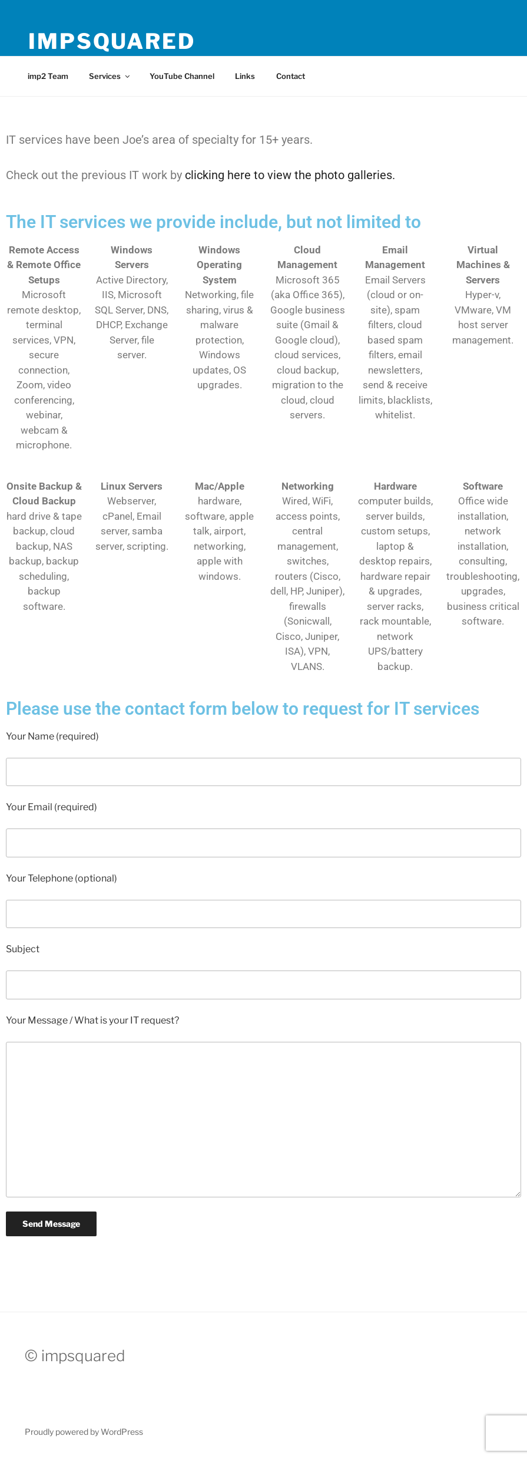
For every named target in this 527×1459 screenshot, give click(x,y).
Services (110, 76)
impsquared (111, 41)
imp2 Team (48, 76)
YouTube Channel (182, 76)
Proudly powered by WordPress (84, 1432)
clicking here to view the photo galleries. (290, 175)
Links (245, 76)
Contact (290, 76)
